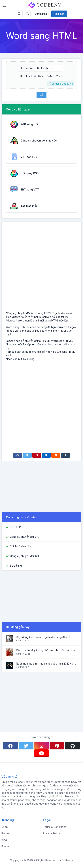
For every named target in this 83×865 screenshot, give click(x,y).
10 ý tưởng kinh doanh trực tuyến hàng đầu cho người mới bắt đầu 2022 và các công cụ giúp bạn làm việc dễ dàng (46, 637)
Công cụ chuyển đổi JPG (24, 536)
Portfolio (6, 833)
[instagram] (41, 745)
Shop (4, 826)
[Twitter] (27, 455)
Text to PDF (17, 527)
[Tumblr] (65, 455)
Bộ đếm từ (16, 565)
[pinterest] (57, 745)
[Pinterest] (36, 455)
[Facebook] (17, 455)
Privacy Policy (51, 833)
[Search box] (19, 14)
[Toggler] (4, 5)
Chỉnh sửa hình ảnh (21, 546)
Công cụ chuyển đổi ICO (24, 555)
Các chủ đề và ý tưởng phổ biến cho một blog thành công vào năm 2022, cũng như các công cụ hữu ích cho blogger (46, 650)
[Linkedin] (46, 455)
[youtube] (41, 753)
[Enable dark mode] (27, 14)
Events (5, 846)
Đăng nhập (41, 13)
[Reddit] (55, 455)
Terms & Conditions (54, 826)
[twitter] (26, 745)
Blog (4, 839)
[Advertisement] (41, 268)
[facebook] (10, 745)
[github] (72, 745)
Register (59, 13)
